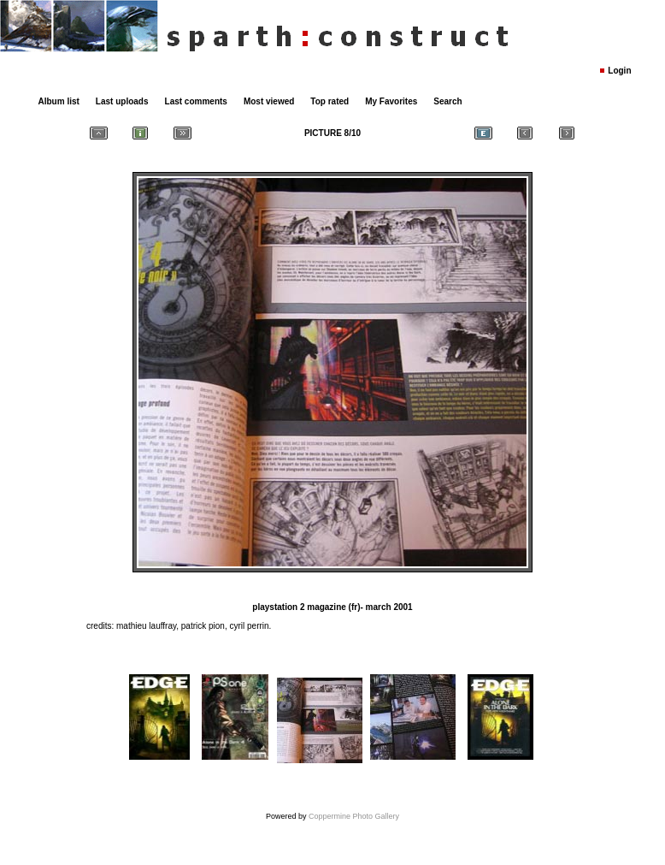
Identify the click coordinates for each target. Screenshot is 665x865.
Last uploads (122, 101)
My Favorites (391, 101)
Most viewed (269, 101)
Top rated (329, 101)
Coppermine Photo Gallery (354, 816)
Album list (58, 101)
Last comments (196, 101)
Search (447, 101)
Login (619, 70)
